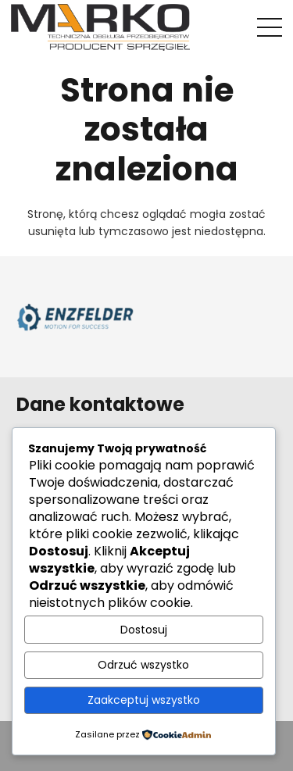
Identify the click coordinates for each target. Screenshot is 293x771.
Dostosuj (143, 629)
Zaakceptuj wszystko (144, 700)
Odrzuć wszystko (143, 665)
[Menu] (269, 27)
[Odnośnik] (100, 27)
